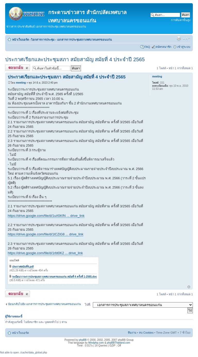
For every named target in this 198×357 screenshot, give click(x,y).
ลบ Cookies (146, 332)
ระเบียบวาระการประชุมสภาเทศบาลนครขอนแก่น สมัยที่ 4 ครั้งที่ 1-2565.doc (54, 276)
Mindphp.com (96, 342)
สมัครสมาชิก (163, 46)
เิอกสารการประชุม (42, 39)
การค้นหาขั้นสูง (180, 20)
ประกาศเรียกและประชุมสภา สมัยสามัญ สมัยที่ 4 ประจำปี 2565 (75, 59)
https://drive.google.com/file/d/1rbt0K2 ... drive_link (45, 253)
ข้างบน (188, 287)
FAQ (147, 46)
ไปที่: (88, 304)
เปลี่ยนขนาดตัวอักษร (186, 38)
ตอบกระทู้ (17, 68)
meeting (21, 82)
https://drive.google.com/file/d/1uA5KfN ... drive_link (46, 216)
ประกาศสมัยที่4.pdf (23, 266)
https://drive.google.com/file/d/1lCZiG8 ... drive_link (45, 234)
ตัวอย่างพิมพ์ (179, 38)
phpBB (83, 339)
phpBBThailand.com (118, 342)
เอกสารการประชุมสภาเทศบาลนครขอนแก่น (84, 39)
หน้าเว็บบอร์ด (20, 39)
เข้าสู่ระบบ (183, 46)
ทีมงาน (132, 332)
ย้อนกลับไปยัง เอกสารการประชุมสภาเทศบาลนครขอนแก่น (44, 304)
